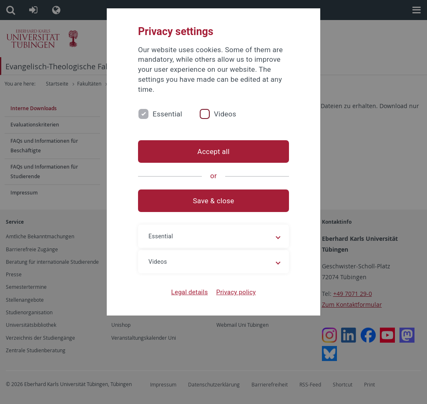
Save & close (213, 201)
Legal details (189, 292)
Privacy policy (236, 292)
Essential (167, 114)
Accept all (213, 151)
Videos (225, 114)
